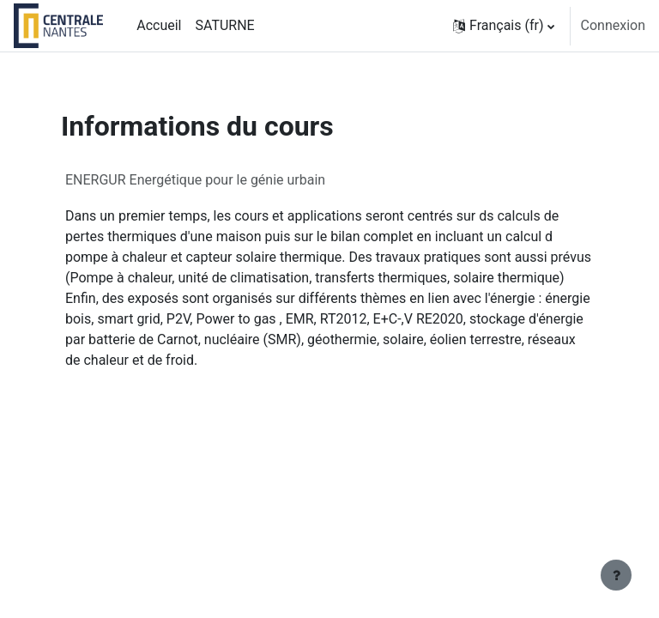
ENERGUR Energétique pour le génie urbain (195, 180)
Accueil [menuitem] (158, 25)
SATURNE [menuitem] (224, 25)
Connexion (613, 25)
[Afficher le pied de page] (616, 575)
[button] (503, 26)
